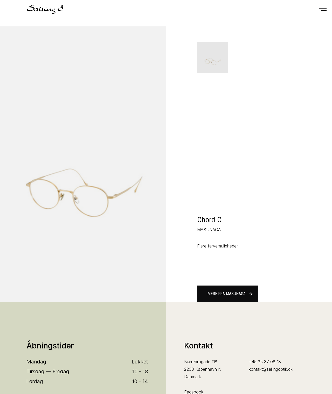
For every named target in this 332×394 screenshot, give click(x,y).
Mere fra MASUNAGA (230, 293)
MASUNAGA (209, 229)
